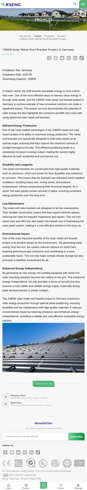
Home (37, 36)
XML (38, 478)
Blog (5, 478)
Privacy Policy (28, 478)
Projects (49, 36)
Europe (61, 36)
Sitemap (14, 478)
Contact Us (42, 384)
